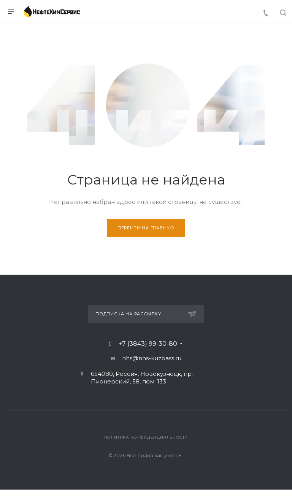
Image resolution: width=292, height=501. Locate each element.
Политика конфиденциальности (146, 437)
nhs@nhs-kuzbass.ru (151, 358)
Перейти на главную (146, 228)
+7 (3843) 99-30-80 (148, 344)
